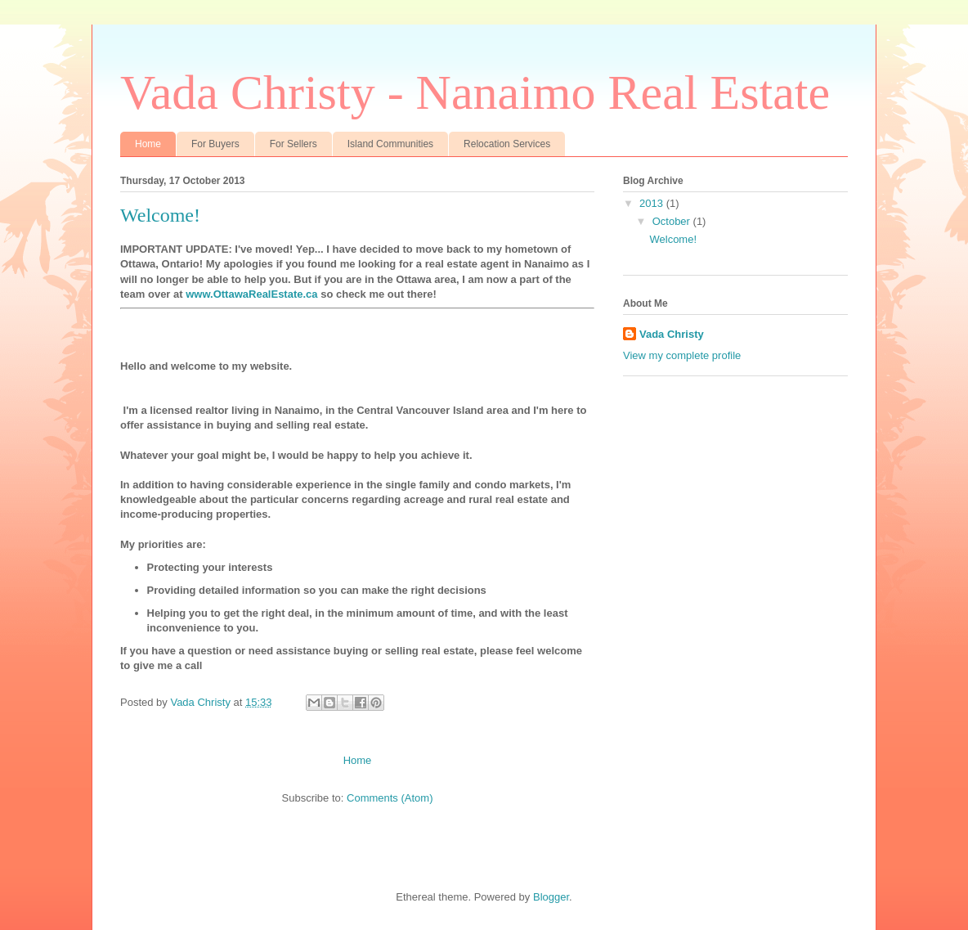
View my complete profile (682, 355)
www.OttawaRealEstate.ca (251, 294)
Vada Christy (671, 334)
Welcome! (160, 215)
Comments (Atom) (389, 798)
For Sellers (293, 144)
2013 (652, 203)
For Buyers (215, 144)
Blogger (551, 897)
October (672, 221)
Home (148, 144)
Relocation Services (507, 144)
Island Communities (390, 144)
